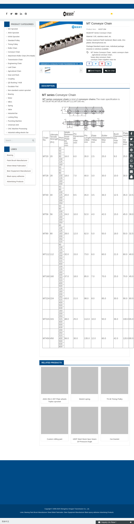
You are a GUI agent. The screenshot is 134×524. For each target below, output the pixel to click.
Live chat (110, 81)
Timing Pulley (13, 55)
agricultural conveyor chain (102, 66)
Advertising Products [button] (15, 192)
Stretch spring (84, 410)
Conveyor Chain (65, 105)
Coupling (11, 89)
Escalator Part (13, 97)
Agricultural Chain (14, 82)
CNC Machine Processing (17, 139)
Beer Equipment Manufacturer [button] (19, 182)
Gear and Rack (13, 86)
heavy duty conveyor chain (101, 68)
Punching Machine (15, 132)
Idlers (10, 112)
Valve (10, 120)
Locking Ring (13, 128)
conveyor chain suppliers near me (103, 70)
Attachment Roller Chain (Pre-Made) (21, 66)
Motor (10, 109)
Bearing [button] (10, 166)
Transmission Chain (15, 70)
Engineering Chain (15, 74)
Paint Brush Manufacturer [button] (17, 171)
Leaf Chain (12, 78)
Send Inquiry (94, 81)
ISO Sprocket (13, 40)
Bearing (11, 105)
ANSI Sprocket (13, 43)
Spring (10, 116)
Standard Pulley (14, 51)
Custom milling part (54, 450)
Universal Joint (13, 135)
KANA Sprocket (14, 47)
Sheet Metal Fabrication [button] (16, 176)
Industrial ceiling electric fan (18, 143)
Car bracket (114, 450)
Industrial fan (12, 124)
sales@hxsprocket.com (15, 6)
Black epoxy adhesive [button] (15, 187)
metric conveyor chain (120, 63)
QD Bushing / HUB (15, 93)
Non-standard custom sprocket (19, 101)
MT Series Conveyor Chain (101, 63)
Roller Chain (12, 59)
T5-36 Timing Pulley (115, 410)
